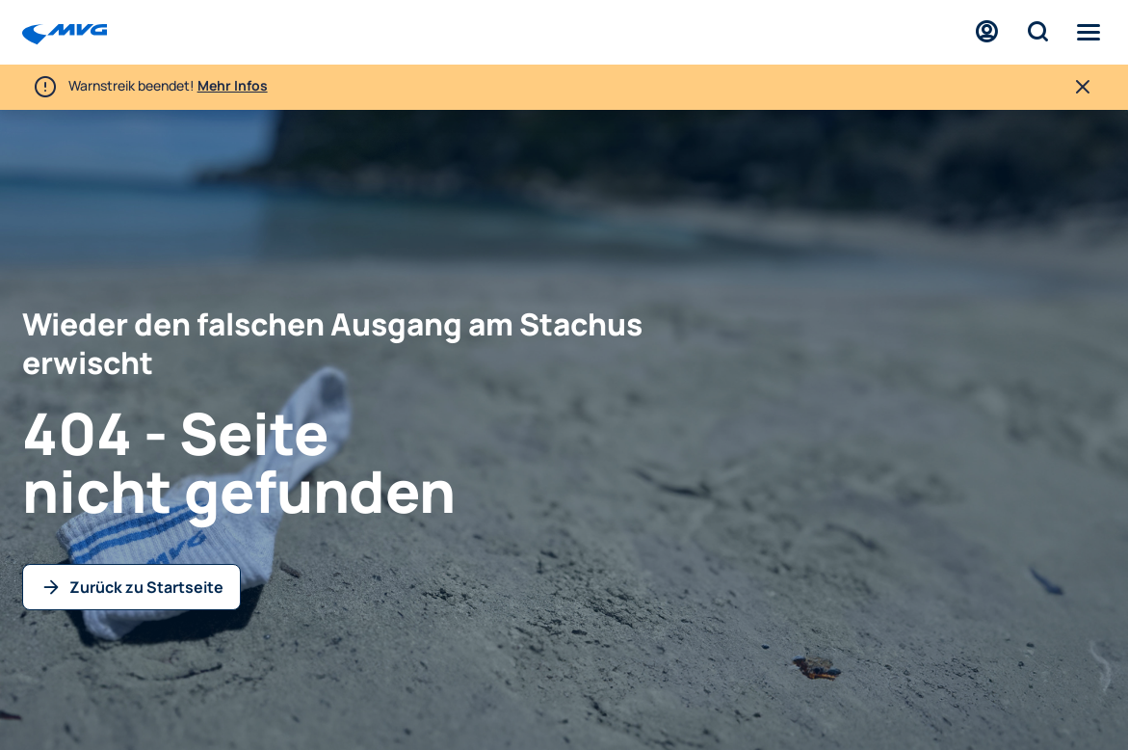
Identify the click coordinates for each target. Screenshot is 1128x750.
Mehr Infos (232, 85)
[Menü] (1088, 32)
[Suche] (1037, 32)
